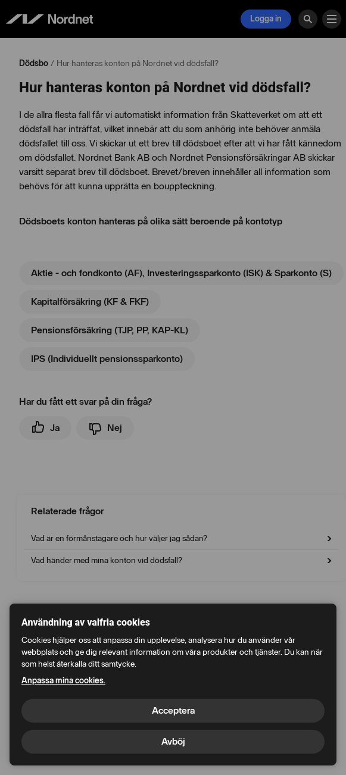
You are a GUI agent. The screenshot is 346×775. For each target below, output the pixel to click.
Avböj (173, 741)
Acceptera (173, 710)
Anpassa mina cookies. (63, 681)
